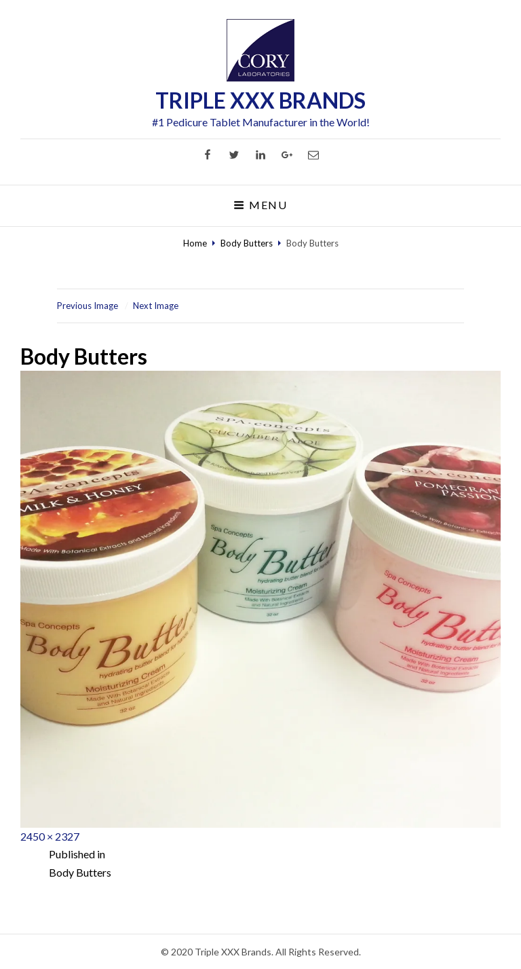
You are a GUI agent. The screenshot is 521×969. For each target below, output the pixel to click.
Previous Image (87, 305)
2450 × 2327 (49, 836)
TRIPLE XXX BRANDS (260, 100)
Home (195, 243)
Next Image (155, 305)
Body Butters (246, 243)
